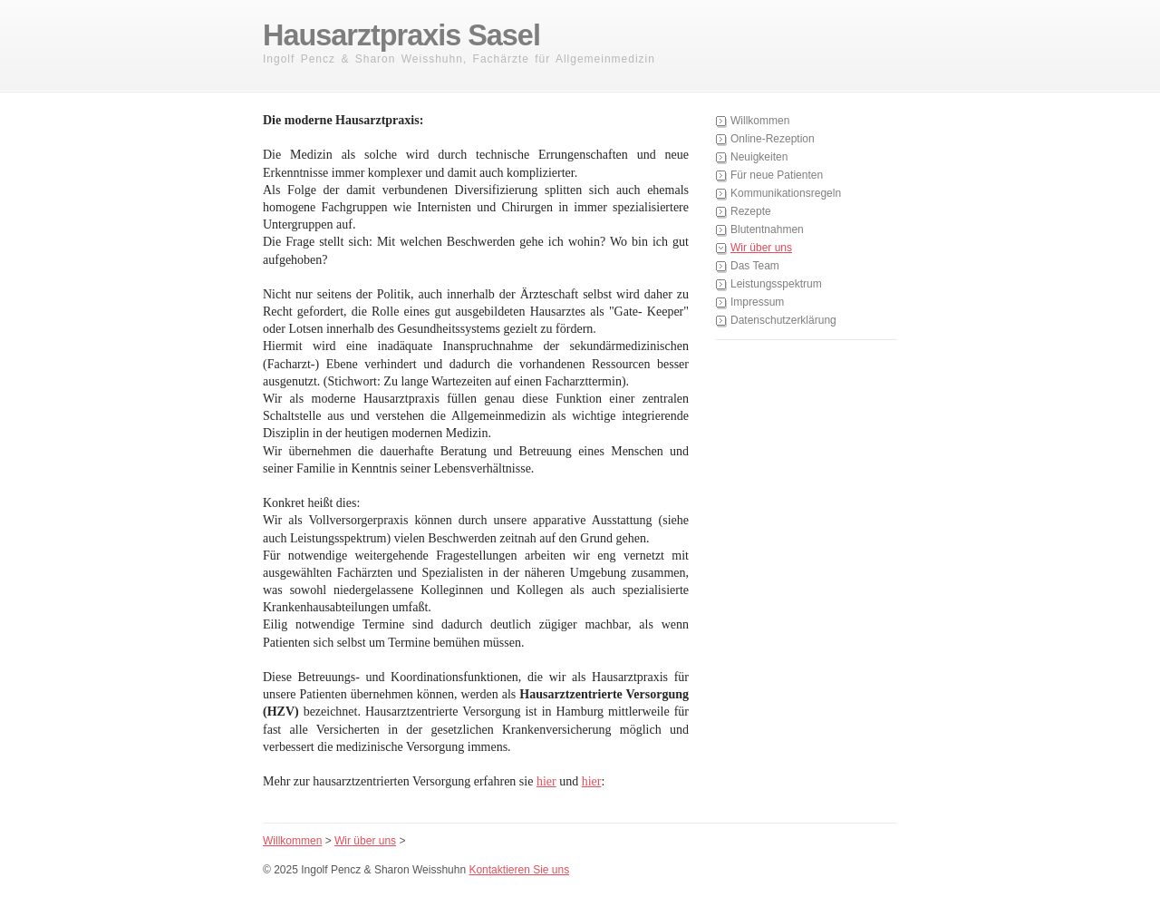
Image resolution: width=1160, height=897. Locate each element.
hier (546, 781)
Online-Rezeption (772, 138)
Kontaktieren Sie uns (519, 869)
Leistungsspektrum (776, 284)
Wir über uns (761, 247)
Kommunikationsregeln (785, 193)
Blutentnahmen (767, 229)
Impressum (757, 302)
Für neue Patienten (776, 175)
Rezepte (750, 211)
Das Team (754, 265)
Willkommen (759, 120)
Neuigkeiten (759, 157)
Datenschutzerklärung (783, 320)
